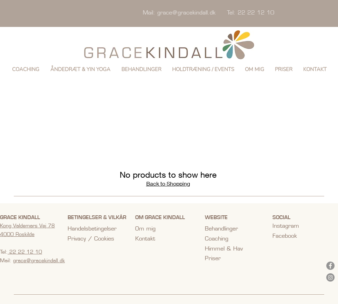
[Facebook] (330, 266)
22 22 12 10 (25, 252)
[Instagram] (330, 277)
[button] (80, 69)
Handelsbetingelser (92, 228)
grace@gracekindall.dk (186, 12)
